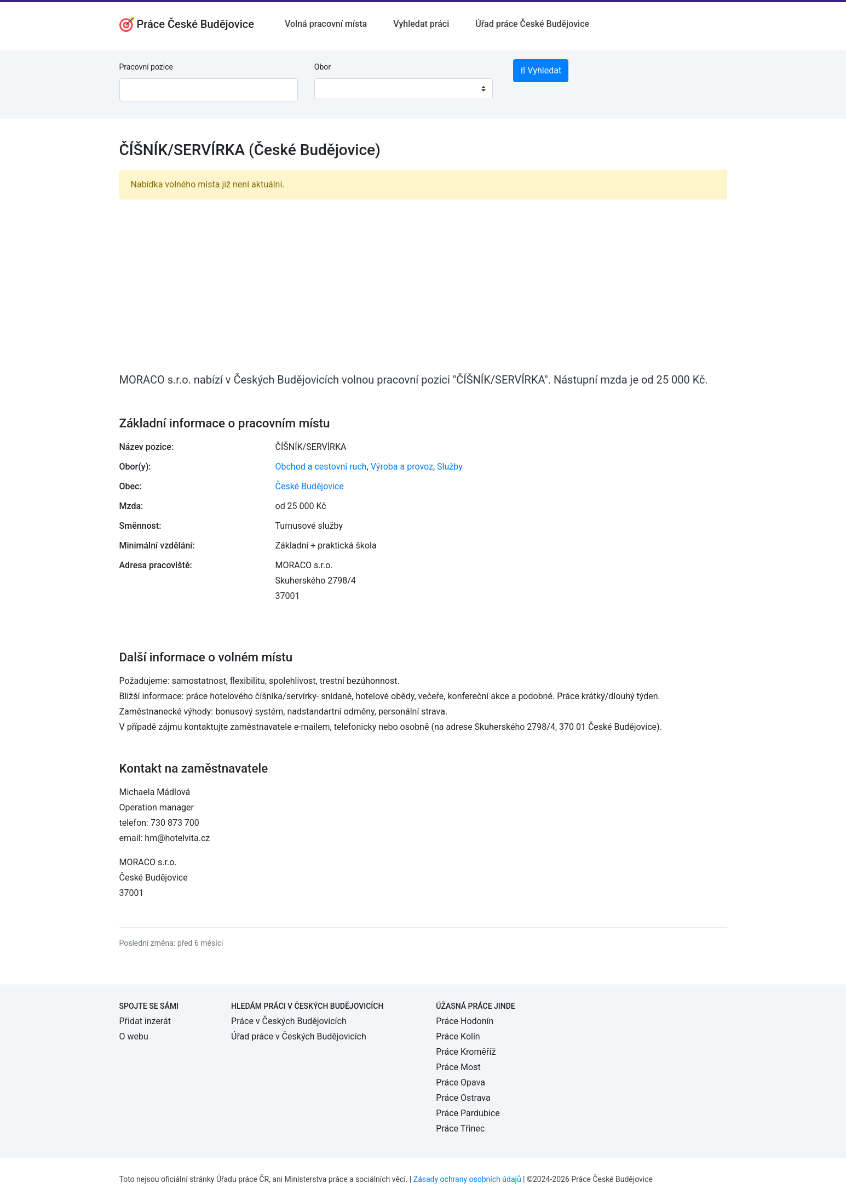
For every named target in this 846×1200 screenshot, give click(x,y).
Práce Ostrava (463, 1098)
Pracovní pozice (146, 66)
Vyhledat (540, 70)
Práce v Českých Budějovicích (289, 1021)
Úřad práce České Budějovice (532, 24)
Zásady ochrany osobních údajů (467, 1179)
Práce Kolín (458, 1036)
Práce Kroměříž (466, 1052)
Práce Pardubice (467, 1113)
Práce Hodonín (464, 1021)
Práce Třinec (460, 1128)
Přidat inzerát (145, 1021)
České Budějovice (309, 486)
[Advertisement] (423, 285)
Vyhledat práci (421, 24)
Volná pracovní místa (326, 24)
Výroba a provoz (402, 466)
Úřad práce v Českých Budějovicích (298, 1036)
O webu (133, 1036)
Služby (450, 466)
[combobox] (403, 88)
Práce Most (458, 1067)
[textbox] (337, 88)
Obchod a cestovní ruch (321, 466)
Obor (322, 66)
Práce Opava (460, 1082)
